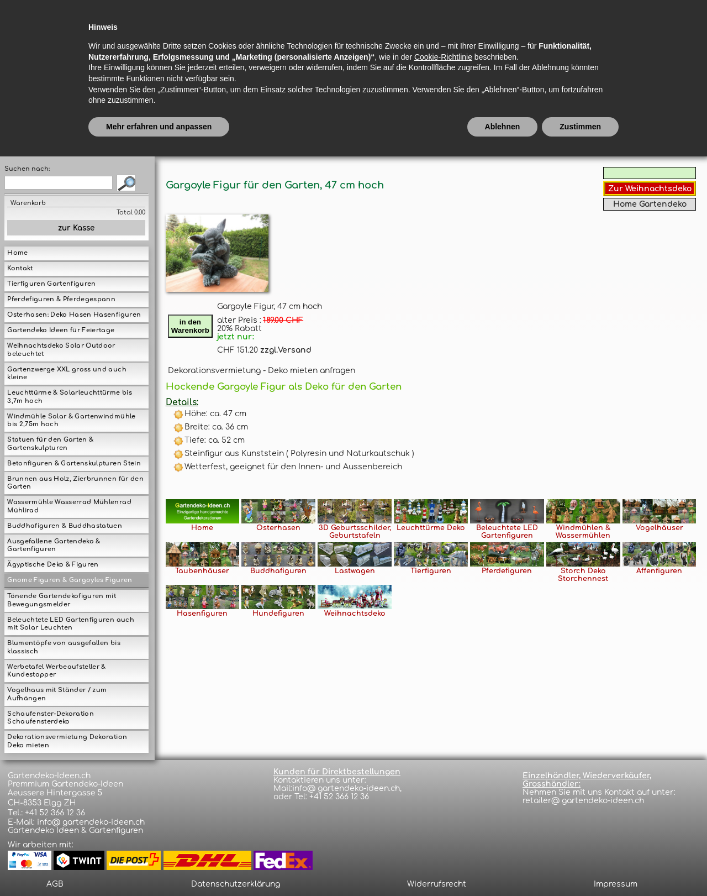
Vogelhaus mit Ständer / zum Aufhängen (57, 694)
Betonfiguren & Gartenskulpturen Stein (73, 463)
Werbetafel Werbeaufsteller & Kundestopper (56, 671)
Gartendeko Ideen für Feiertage (60, 330)
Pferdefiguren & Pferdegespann (61, 299)
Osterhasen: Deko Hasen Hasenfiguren (74, 314)
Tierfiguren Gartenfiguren (51, 283)
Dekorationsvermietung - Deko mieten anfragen (261, 370)
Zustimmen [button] (580, 865)
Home (17, 252)
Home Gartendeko (650, 204)
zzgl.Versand (286, 350)
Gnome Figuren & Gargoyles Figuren (69, 580)
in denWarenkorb (190, 326)
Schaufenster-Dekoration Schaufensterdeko (50, 718)
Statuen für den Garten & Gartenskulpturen (50, 444)
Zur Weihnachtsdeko (650, 189)
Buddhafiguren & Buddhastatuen (64, 526)
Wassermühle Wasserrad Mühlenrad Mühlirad (69, 506)
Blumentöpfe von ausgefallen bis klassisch (63, 647)
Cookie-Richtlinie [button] (443, 796)
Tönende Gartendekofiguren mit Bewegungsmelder (61, 600)
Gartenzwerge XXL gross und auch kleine (66, 373)
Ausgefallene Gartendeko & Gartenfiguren (53, 545)
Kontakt (20, 268)
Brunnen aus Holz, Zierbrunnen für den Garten (75, 483)
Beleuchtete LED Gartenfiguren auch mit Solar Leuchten (70, 624)
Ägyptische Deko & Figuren (52, 564)
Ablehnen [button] (502, 865)
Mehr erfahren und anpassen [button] (159, 865)
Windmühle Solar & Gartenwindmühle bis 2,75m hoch (71, 420)
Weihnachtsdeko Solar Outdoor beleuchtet (61, 350)
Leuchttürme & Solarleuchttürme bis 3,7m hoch (69, 397)
